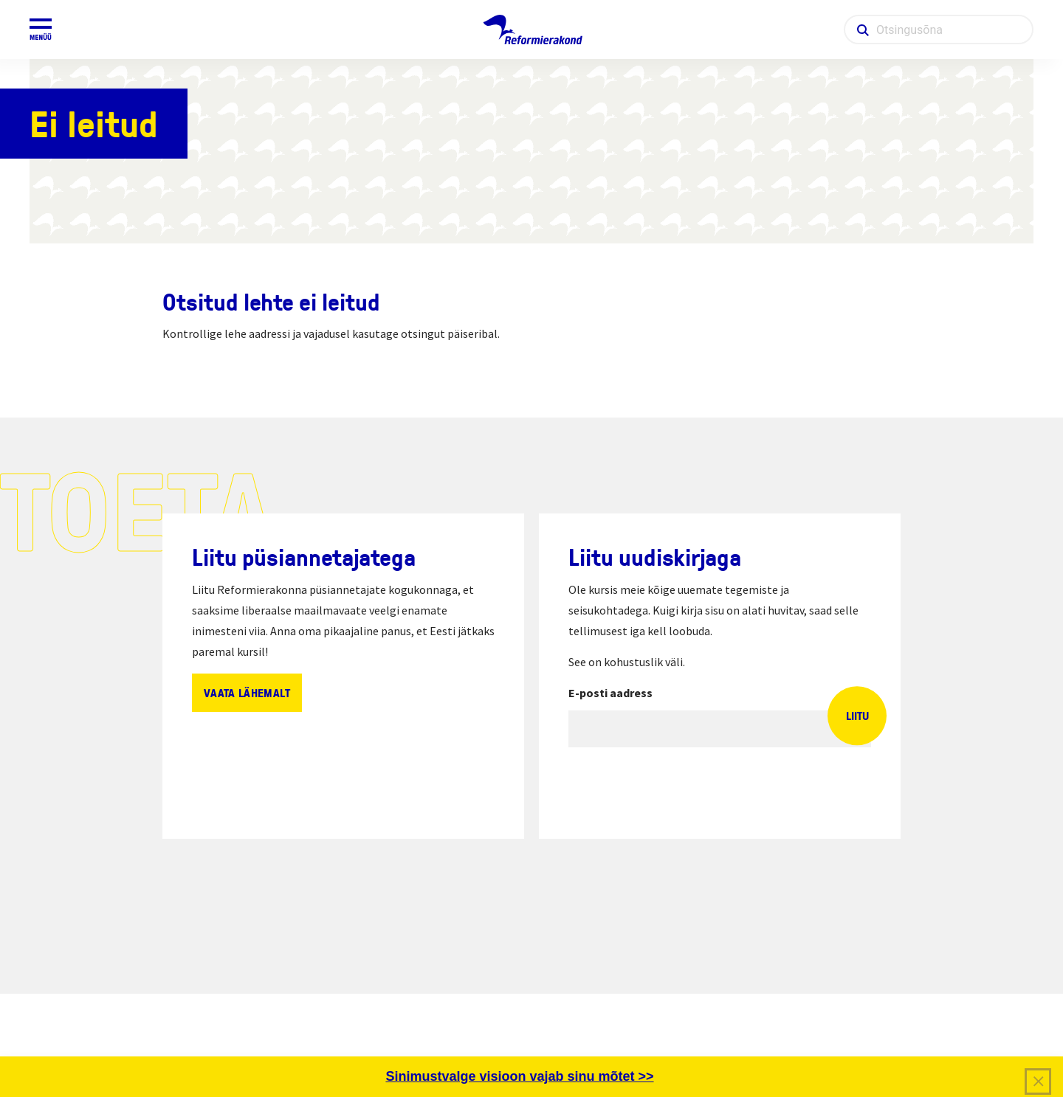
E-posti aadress (610, 692)
